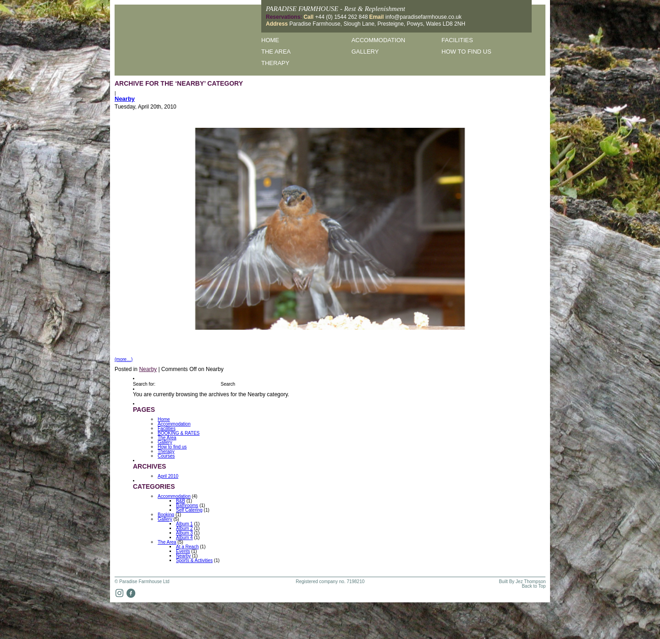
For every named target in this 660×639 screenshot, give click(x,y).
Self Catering (189, 510)
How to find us (466, 51)
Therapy (275, 63)
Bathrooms (187, 505)
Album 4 (184, 537)
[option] (330, 229)
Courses (166, 456)
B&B (180, 500)
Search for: (144, 384)
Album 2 (184, 528)
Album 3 (184, 532)
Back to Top (533, 586)
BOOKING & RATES (179, 433)
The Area (276, 51)
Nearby (125, 98)
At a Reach (187, 546)
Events (183, 551)
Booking (166, 514)
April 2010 (168, 476)
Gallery (365, 51)
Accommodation (378, 40)
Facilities (457, 40)
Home (270, 40)
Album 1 (184, 523)
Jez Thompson (530, 581)
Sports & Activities (194, 560)
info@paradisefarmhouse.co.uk (423, 17)
